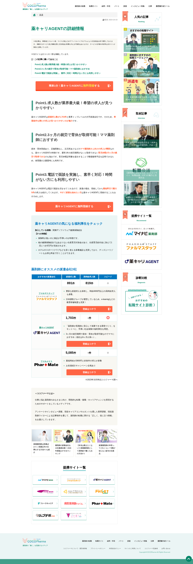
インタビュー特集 (138, 6)
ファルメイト (46, 363)
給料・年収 (106, 6)
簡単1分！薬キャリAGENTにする (74, 85)
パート (116, 6)
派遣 (125, 6)
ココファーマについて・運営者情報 (75, 548)
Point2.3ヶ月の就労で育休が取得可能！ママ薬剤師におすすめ (63, 69)
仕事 (150, 6)
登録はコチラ (89, 309)
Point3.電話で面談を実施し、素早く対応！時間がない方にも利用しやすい (67, 73)
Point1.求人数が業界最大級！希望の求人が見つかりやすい (61, 64)
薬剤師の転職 (80, 6)
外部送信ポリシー (115, 548)
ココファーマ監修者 (151, 548)
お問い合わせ (165, 548)
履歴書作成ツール (163, 6)
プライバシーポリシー (98, 548)
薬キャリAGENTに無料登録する (74, 206)
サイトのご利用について (133, 548)
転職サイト (93, 6)
